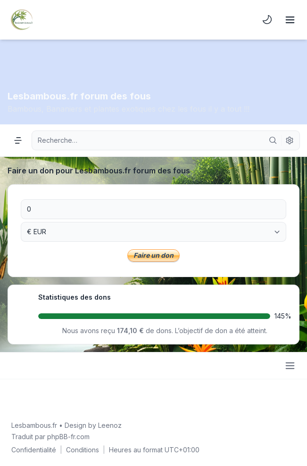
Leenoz (110, 425)
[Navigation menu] (18, 140)
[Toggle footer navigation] (290, 365)
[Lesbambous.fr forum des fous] (22, 20)
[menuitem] (267, 19)
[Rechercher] (273, 140)
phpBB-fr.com (68, 437)
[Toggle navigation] (290, 19)
